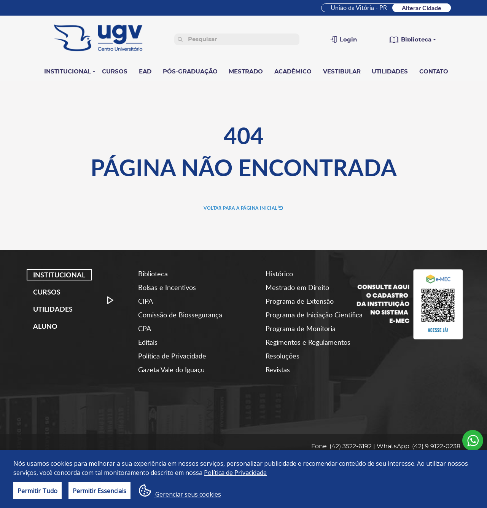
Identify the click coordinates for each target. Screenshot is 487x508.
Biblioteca (153, 273)
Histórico (279, 273)
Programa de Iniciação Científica (314, 314)
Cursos (114, 72)
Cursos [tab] (46, 292)
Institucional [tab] (59, 275)
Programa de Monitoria (301, 328)
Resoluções (282, 355)
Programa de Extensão (300, 301)
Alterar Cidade (421, 7)
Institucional (67, 72)
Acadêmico (293, 72)
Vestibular (342, 72)
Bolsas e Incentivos (167, 287)
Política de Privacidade (172, 355)
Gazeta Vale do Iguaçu (171, 369)
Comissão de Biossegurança (180, 314)
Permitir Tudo (37, 491)
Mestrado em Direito (297, 287)
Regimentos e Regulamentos (308, 342)
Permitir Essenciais (99, 491)
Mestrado (246, 72)
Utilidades (390, 72)
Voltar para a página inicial (243, 208)
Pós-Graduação (190, 72)
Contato (433, 72)
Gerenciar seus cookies (180, 491)
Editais (148, 342)
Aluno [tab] (45, 326)
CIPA (145, 301)
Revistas (278, 369)
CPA (144, 328)
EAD (145, 72)
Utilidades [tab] (53, 309)
